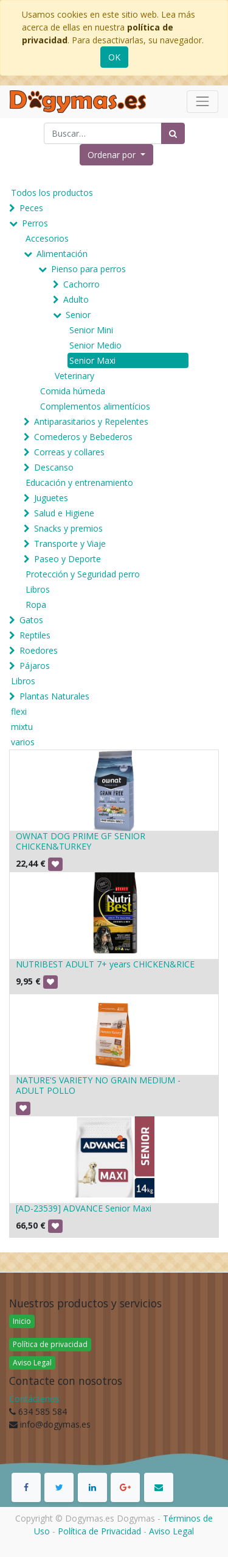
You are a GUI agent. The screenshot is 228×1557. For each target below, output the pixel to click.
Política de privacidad (50, 1344)
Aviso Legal (32, 1362)
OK (114, 57)
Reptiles (34, 635)
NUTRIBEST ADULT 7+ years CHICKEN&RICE (105, 964)
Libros (38, 589)
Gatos (31, 620)
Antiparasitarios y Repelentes (91, 421)
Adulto (76, 299)
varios (23, 742)
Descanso (54, 467)
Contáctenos (34, 1398)
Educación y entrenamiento (79, 482)
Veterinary (74, 375)
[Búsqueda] (173, 133)
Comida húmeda (72, 391)
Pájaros (34, 665)
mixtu (22, 726)
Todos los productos (52, 192)
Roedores (38, 650)
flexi (19, 711)
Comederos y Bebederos (83, 437)
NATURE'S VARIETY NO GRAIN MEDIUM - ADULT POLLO (98, 1085)
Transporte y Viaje (70, 543)
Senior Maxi (92, 360)
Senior (78, 314)
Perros (35, 223)
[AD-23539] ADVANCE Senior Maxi (83, 1208)
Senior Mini (91, 330)
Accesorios (47, 238)
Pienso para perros (88, 269)
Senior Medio (95, 345)
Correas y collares (69, 452)
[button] (116, 154)
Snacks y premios (68, 528)
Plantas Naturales (54, 696)
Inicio (22, 1321)
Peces (31, 208)
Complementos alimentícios (95, 406)
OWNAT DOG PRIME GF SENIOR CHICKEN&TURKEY (80, 841)
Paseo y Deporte (67, 559)
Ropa (36, 604)
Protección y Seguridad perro (83, 574)
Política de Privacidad (99, 1531)
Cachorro (81, 284)
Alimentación (62, 253)
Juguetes (51, 498)
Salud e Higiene (64, 513)
